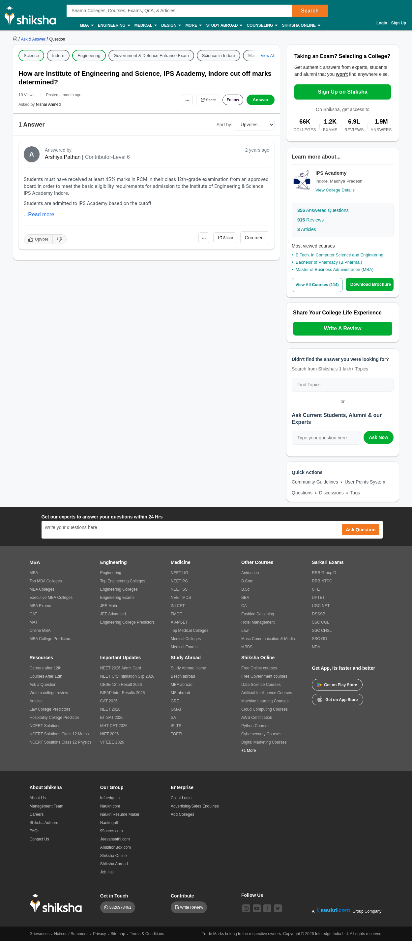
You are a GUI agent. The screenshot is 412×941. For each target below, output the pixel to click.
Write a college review (49, 692)
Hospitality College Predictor (54, 717)
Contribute (182, 895)
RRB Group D (324, 572)
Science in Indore (218, 55)
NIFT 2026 (109, 733)
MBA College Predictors (51, 638)
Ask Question (360, 529)
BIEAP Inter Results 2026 (122, 692)
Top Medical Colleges (189, 630)
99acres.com (111, 830)
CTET (317, 589)
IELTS (176, 725)
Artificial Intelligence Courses (266, 692)
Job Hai (107, 871)
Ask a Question (43, 684)
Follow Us (252, 894)
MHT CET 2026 (114, 725)
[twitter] (278, 908)
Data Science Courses (260, 684)
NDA (316, 646)
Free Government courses (264, 676)
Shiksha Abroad (114, 863)
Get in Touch (114, 895)
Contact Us (39, 839)
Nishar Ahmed (48, 104)
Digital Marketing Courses (263, 742)
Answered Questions (323, 210)
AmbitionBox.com (115, 847)
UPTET (318, 597)
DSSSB (318, 613)
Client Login (181, 797)
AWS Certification (256, 717)
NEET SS (179, 589)
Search (309, 11)
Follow (230, 100)
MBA (86, 25)
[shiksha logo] (58, 903)
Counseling (262, 25)
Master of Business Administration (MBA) (334, 269)
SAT (174, 717)
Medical (145, 25)
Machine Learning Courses (264, 700)
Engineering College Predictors (127, 622)
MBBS (246, 646)
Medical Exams (184, 646)
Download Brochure (372, 284)
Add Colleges (182, 814)
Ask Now (378, 437)
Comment (255, 237)
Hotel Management (258, 622)
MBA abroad (181, 684)
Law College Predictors (50, 709)
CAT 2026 (109, 700)
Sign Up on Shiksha (342, 92)
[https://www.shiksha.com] (15, 39)
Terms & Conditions (147, 933)
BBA (245, 597)
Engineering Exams (117, 597)
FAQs (35, 830)
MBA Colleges (42, 589)
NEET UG (179, 572)
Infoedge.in (110, 797)
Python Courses (255, 725)
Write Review (191, 907)
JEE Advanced (113, 613)
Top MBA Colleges (46, 580)
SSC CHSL (322, 630)
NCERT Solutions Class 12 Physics (61, 742)
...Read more (39, 214)
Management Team (47, 806)
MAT (34, 622)
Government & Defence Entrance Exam (151, 55)
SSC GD (319, 638)
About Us (38, 797)
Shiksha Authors (44, 822)
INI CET (178, 605)
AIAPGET (179, 622)
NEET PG (179, 580)
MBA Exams (40, 605)
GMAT (176, 709)
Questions (302, 492)
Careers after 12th (46, 667)
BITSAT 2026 (112, 717)
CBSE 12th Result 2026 (121, 684)
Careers (37, 814)
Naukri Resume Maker (119, 814)
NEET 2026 (110, 709)
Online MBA (40, 630)
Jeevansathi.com (115, 839)
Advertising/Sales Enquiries (195, 806)
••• (176, 100)
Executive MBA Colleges (51, 597)
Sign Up (398, 23)
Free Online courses (259, 667)
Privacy (99, 933)
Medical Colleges (186, 638)
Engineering (114, 25)
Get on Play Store (337, 684)
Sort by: (224, 124)
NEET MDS (181, 597)
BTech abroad (183, 676)
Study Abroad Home (188, 667)
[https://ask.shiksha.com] (34, 39)
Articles (306, 229)
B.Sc (245, 589)
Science (31, 55)
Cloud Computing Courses (264, 709)
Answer (260, 100)
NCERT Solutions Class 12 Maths (59, 733)
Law (245, 630)
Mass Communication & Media (268, 638)
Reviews (310, 219)
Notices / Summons (71, 933)
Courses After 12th (46, 676)
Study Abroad (224, 25)
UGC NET (321, 605)
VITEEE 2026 (112, 742)
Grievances (40, 933)
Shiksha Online (300, 25)
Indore (58, 55)
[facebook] (267, 908)
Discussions (331, 492)
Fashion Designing (257, 613)
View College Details (335, 190)
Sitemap (118, 933)
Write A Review (342, 328)
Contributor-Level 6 (107, 157)
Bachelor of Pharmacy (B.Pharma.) (329, 262)
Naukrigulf (109, 822)
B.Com (247, 580)
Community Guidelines (315, 481)
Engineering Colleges (119, 589)
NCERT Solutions (45, 725)
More (193, 25)
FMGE (176, 613)
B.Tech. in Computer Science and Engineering (339, 254)
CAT (33, 613)
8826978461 (120, 907)
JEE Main (108, 605)
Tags (355, 492)
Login (381, 23)
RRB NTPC (322, 580)
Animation (250, 572)
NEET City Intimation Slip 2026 (127, 676)
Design (170, 25)
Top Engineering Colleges (122, 580)
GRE (175, 700)
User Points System (365, 481)
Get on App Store (337, 699)
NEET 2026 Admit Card (120, 667)
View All (268, 55)
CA (244, 605)
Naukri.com (110, 806)
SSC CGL (320, 622)
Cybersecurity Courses (261, 733)
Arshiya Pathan (63, 157)
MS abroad (180, 692)
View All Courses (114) (319, 284)
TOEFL (177, 733)
